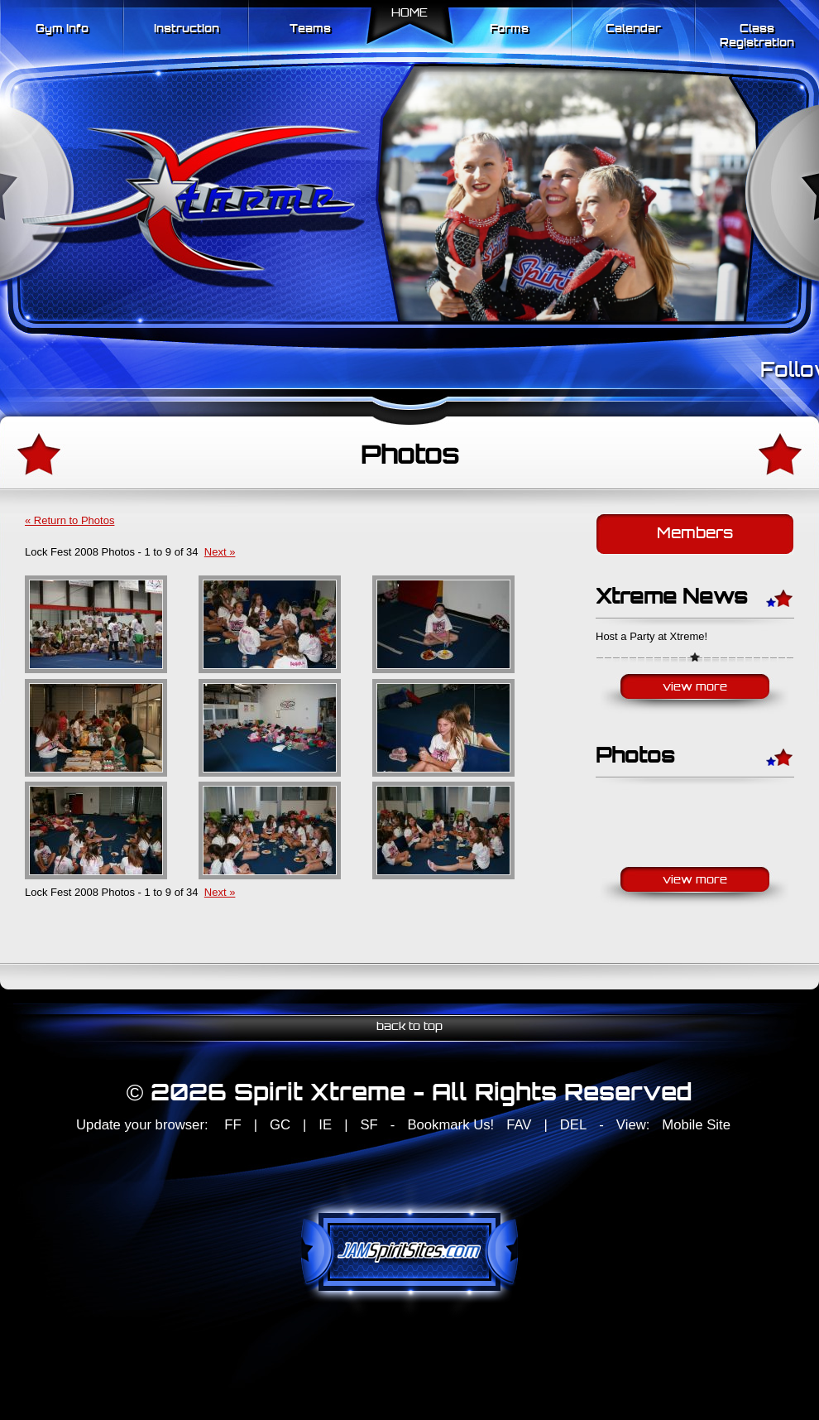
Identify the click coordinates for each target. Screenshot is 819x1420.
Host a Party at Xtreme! (651, 636)
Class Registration (757, 36)
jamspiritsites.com (409, 1252)
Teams (310, 29)
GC (280, 1125)
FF (232, 1125)
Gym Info (62, 29)
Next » (220, 552)
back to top (409, 1027)
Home (409, 13)
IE (325, 1125)
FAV (518, 1125)
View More (695, 687)
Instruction (186, 29)
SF (368, 1125)
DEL (573, 1125)
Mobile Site (696, 1125)
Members (695, 534)
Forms (509, 29)
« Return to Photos (69, 520)
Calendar (633, 29)
